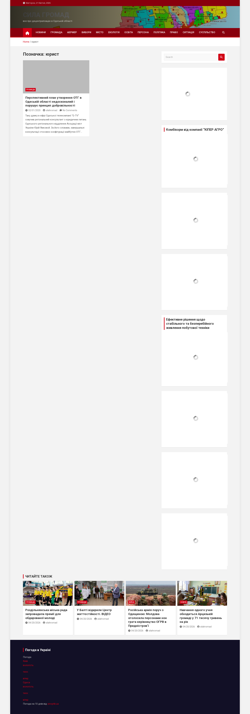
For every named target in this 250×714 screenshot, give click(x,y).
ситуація (188, 32)
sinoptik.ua (53, 703)
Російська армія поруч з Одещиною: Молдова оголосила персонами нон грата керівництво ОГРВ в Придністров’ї (147, 618)
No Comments (70, 110)
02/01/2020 (32, 110)
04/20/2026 (32, 622)
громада (56, 32)
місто (99, 32)
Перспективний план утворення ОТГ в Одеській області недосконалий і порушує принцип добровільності (53, 101)
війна (131, 602)
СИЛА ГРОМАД (46, 15)
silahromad (50, 110)
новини (41, 32)
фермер (72, 32)
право (174, 32)
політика (159, 32)
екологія (114, 32)
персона (143, 32)
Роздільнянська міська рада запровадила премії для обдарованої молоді (46, 614)
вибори (86, 32)
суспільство (207, 32)
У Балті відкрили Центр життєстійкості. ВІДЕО (94, 612)
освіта (128, 32)
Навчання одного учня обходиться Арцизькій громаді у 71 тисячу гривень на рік (201, 616)
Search (221, 57)
